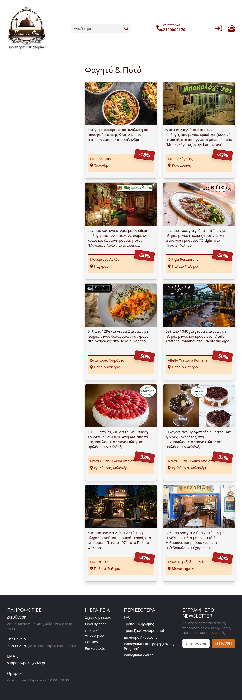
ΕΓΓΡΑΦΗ (223, 643)
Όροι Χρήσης (95, 624)
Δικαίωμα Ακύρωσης (140, 637)
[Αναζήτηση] (96, 28)
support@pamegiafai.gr (26, 662)
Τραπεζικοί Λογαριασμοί (144, 630)
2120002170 (17, 645)
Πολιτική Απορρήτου (94, 633)
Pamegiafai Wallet (138, 655)
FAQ (127, 617)
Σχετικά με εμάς (98, 617)
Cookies (91, 642)
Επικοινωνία (95, 648)
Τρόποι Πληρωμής (139, 624)
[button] (231, 29)
